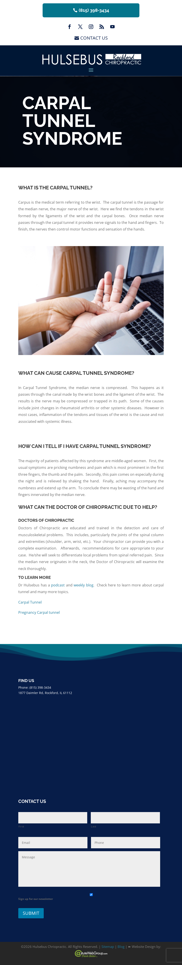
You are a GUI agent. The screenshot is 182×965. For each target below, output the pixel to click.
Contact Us (94, 38)
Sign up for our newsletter (35, 899)
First (21, 826)
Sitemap (107, 946)
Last (93, 826)
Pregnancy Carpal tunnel (39, 612)
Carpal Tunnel (30, 602)
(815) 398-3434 (94, 10)
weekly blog (83, 585)
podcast (58, 585)
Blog (121, 946)
